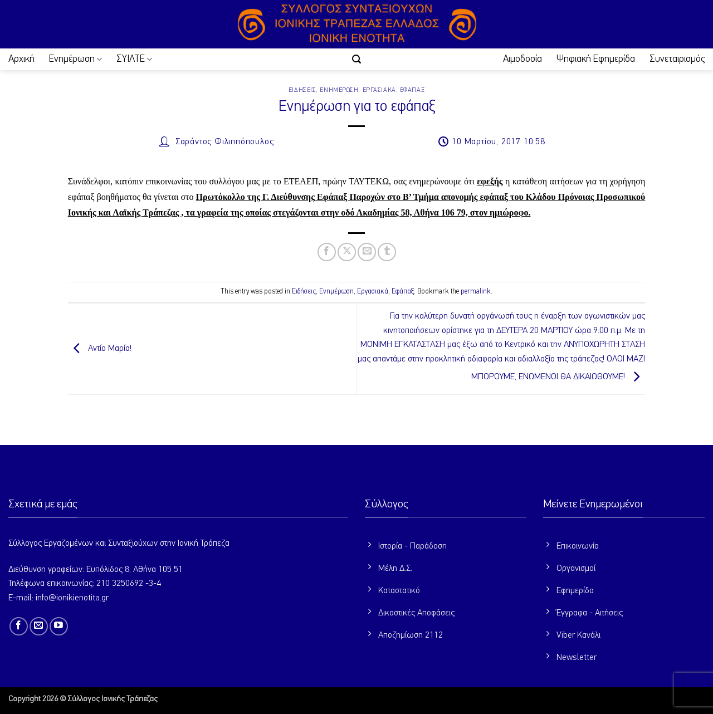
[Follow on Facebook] (18, 626)
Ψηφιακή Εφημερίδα (595, 59)
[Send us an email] (39, 626)
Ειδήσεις (302, 90)
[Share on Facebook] (327, 252)
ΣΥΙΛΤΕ (134, 59)
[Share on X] (347, 252)
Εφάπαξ (412, 90)
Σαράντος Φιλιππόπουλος (224, 142)
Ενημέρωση (75, 59)
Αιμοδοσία (522, 59)
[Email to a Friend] (367, 252)
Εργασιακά (379, 90)
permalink (476, 291)
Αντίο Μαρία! (99, 348)
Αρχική (21, 59)
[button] (356, 59)
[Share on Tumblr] (387, 252)
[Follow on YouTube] (59, 626)
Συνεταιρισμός (677, 59)
